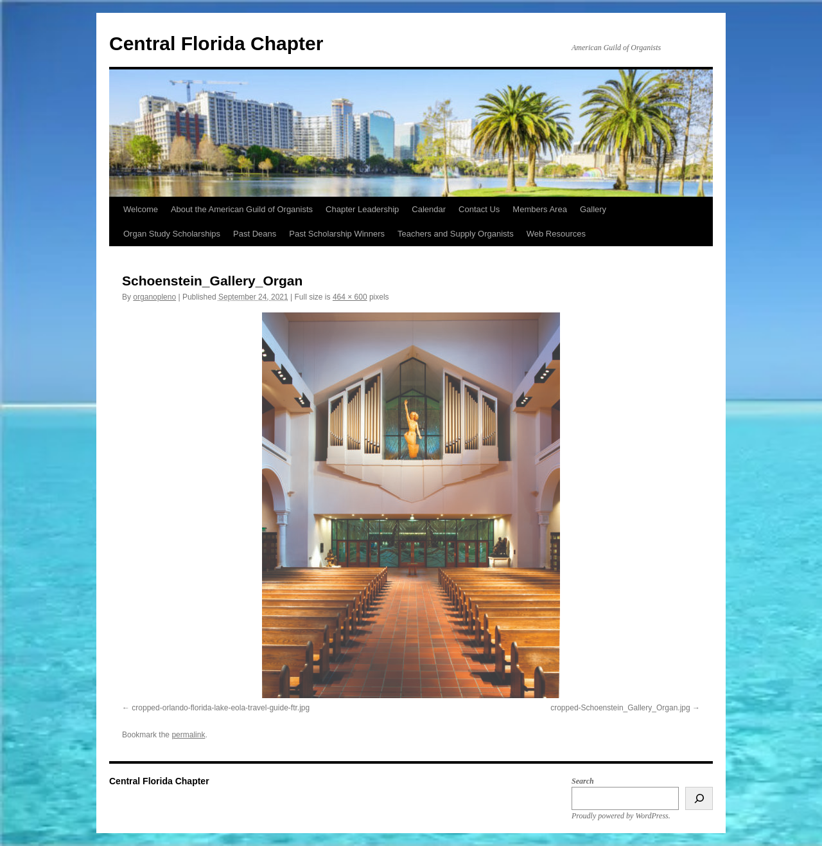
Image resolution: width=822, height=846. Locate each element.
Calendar (429, 209)
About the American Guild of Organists (242, 209)
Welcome (140, 209)
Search (583, 781)
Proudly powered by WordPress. (621, 815)
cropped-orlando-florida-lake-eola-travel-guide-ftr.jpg (221, 707)
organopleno (154, 297)
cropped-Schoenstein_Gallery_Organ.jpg (620, 707)
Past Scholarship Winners (337, 234)
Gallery (593, 209)
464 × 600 (350, 297)
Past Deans (254, 234)
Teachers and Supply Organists (456, 234)
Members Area (539, 209)
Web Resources (556, 234)
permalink (188, 734)
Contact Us (479, 209)
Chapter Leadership (362, 209)
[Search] (699, 798)
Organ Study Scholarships (171, 234)
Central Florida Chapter (216, 43)
